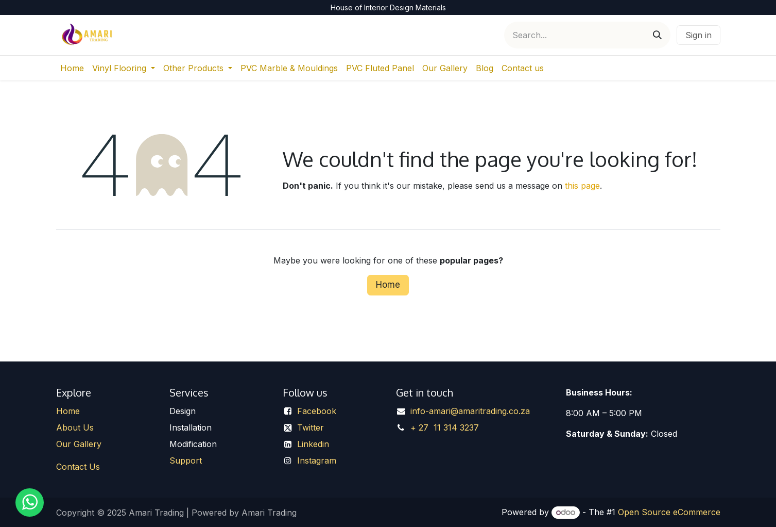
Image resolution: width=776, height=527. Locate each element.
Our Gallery (78, 444)
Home (388, 284)
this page (582, 185)
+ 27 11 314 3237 (444, 427)
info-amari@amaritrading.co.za (470, 411)
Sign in (698, 35)
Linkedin (313, 444)
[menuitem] (72, 68)
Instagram (316, 460)
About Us (75, 427)
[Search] (657, 35)
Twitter (310, 427)
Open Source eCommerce (669, 512)
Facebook (316, 411)
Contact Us (78, 467)
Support (185, 460)
